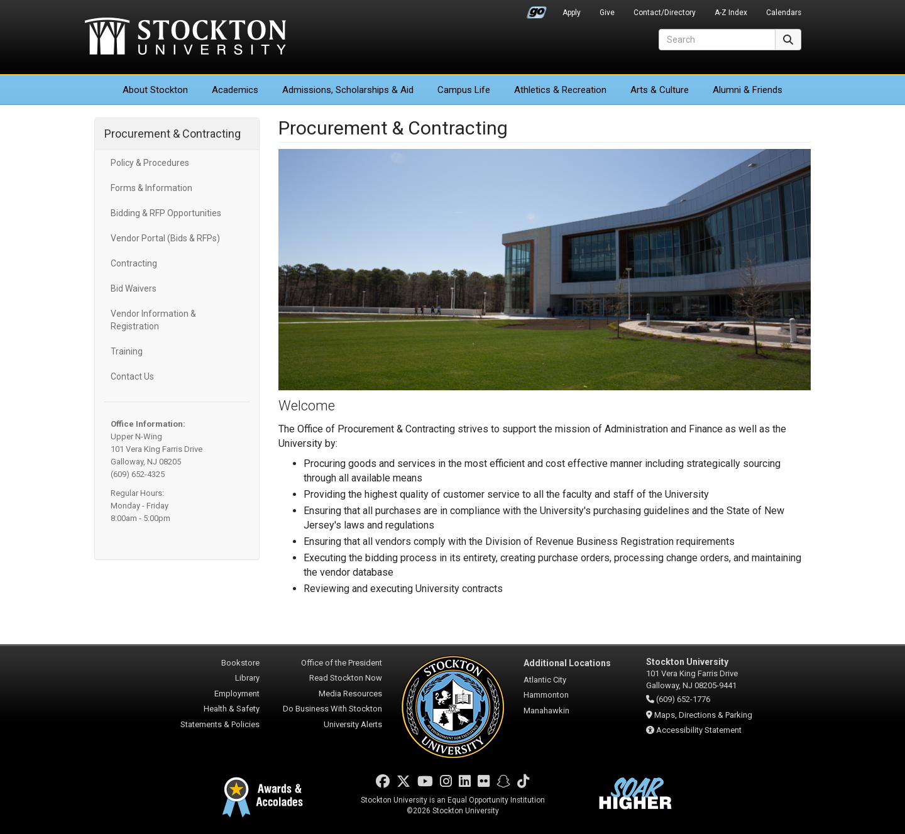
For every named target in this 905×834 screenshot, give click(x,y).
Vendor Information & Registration (153, 320)
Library (247, 678)
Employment (237, 693)
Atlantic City (545, 679)
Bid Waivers (133, 288)
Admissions (348, 90)
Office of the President (341, 662)
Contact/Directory (665, 12)
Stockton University (185, 37)
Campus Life (463, 90)
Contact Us (132, 376)
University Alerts (353, 724)
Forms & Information (151, 188)
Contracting (134, 263)
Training (127, 351)
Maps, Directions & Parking (703, 715)
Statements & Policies (220, 724)
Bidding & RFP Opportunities (166, 213)
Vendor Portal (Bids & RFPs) (165, 238)
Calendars (783, 12)
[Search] (717, 39)
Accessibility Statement (699, 730)
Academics (235, 90)
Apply (571, 12)
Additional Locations (567, 663)
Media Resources (350, 693)
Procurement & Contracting (172, 133)
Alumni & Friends (747, 90)
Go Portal (537, 9)
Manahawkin (546, 710)
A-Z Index (731, 12)
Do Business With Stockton (332, 708)
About (155, 90)
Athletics (560, 90)
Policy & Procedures (150, 163)
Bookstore (240, 662)
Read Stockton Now (345, 678)
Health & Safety (232, 708)
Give (607, 12)
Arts (659, 90)
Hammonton (546, 695)
